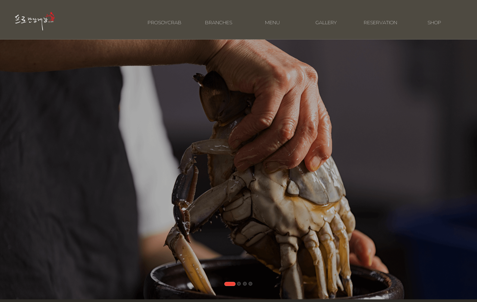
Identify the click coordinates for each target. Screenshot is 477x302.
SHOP (434, 18)
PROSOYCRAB (164, 18)
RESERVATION (380, 18)
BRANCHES (218, 18)
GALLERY (326, 18)
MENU (272, 18)
